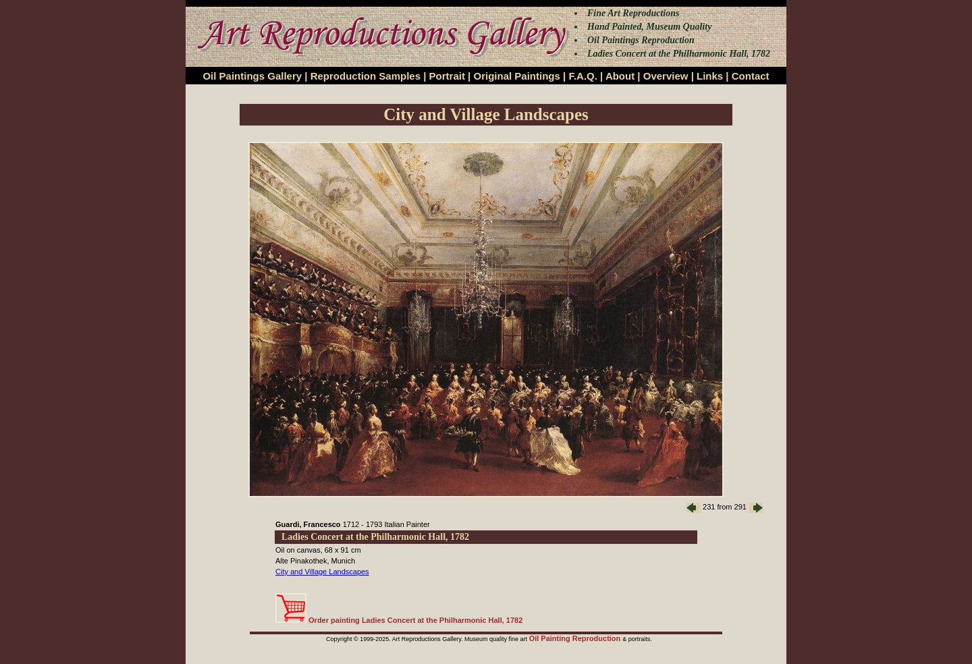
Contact (751, 76)
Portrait (447, 76)
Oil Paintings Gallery (252, 76)
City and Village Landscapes (322, 572)
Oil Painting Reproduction (576, 638)
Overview (665, 76)
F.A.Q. (582, 76)
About (619, 76)
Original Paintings (516, 76)
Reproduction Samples (365, 76)
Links (710, 76)
